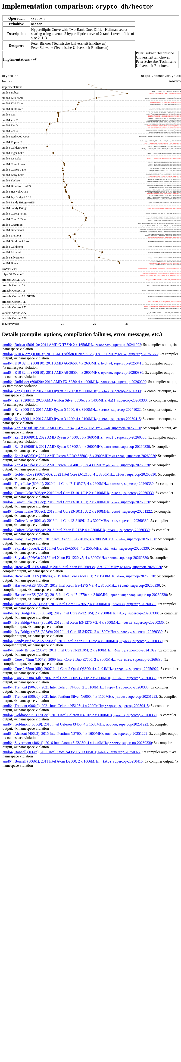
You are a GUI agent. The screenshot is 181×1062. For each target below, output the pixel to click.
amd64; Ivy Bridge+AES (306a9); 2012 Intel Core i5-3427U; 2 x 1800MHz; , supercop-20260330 (82, 632)
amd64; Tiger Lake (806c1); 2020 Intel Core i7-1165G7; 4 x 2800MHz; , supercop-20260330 (78, 484)
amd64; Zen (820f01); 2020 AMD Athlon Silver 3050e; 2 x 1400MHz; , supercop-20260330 (75, 400)
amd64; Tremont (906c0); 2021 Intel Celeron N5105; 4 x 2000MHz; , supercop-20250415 (76, 706)
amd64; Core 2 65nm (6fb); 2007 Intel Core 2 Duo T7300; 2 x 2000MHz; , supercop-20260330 (79, 678)
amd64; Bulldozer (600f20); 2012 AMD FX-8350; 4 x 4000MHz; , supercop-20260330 (74, 382)
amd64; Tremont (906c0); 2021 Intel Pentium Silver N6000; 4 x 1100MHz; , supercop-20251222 (80, 696)
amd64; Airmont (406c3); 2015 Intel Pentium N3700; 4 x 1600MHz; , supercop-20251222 (75, 733)
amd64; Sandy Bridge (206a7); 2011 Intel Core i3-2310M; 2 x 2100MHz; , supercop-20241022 (79, 650)
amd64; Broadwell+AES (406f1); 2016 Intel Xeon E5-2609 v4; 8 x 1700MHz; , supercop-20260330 (82, 567)
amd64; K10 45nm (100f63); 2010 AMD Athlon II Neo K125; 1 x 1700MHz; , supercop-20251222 (80, 354)
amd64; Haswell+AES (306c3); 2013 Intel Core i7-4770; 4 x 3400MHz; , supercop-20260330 (85, 595)
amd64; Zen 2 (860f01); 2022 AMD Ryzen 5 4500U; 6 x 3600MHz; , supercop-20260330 (74, 437)
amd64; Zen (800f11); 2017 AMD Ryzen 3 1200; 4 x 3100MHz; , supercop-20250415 (72, 419)
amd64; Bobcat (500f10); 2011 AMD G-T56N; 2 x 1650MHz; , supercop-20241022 (72, 345)
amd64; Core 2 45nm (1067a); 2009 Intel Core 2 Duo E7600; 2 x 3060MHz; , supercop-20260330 (82, 659)
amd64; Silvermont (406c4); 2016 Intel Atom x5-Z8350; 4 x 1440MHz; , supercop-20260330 (77, 743)
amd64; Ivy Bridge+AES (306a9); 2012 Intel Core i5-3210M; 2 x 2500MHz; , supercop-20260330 (80, 613)
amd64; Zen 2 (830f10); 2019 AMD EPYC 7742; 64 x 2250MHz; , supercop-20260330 (72, 428)
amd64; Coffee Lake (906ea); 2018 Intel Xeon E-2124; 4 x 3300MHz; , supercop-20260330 (76, 530)
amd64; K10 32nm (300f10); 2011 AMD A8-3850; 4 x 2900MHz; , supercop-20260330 (73, 372)
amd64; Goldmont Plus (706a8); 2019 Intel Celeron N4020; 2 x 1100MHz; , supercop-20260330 (79, 715)
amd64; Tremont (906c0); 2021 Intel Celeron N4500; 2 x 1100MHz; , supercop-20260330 (76, 687)
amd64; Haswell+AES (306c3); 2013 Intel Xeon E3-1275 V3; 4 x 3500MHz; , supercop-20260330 (81, 585)
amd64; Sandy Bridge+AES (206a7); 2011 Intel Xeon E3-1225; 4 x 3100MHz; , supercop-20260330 (82, 641)
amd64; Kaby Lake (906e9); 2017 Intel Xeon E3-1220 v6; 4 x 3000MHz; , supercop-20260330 (79, 539)
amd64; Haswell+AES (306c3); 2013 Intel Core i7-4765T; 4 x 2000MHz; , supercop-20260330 (79, 604)
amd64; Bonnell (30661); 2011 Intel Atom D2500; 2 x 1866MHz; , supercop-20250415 (73, 761)
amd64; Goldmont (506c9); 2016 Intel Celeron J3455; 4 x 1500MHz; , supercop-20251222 (75, 724)
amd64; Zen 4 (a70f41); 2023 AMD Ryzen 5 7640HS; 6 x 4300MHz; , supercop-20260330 (76, 465)
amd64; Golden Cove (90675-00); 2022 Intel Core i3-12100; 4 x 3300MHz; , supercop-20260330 (79, 474)
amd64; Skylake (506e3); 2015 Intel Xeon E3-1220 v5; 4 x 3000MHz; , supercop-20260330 (75, 558)
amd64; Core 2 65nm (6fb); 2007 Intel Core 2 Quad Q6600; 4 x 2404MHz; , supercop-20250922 (81, 669)
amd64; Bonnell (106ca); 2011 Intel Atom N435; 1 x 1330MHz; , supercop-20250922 (71, 752)
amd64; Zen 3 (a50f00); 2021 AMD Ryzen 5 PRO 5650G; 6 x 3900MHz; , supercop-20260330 (79, 456)
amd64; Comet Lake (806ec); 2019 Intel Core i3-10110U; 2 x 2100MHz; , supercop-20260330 (78, 493)
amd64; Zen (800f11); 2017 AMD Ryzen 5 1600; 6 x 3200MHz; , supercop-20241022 (72, 409)
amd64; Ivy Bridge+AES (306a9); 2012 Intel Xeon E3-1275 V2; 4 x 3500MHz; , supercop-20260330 (83, 622)
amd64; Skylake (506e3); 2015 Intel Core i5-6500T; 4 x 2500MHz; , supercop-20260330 (76, 548)
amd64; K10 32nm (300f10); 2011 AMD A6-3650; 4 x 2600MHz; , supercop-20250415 (73, 363)
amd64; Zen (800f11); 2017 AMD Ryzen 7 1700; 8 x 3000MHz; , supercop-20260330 (72, 391)
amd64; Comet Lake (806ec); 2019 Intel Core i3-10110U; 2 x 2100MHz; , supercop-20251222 (77, 511)
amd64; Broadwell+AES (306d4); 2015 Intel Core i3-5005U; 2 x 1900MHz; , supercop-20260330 (79, 576)
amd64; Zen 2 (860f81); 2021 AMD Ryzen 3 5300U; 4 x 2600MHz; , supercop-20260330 (76, 446)
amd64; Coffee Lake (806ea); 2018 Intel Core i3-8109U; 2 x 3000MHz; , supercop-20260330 (75, 521)
